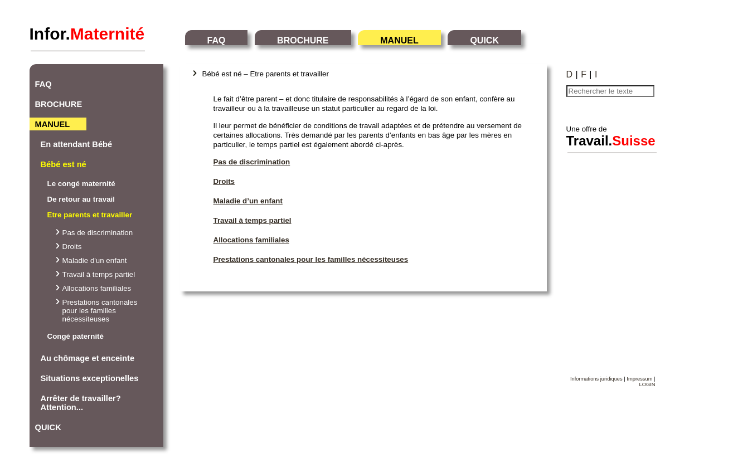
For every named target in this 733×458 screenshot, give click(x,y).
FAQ (216, 40)
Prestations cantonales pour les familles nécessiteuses (100, 310)
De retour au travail (81, 199)
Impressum (639, 379)
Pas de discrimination (97, 232)
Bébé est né (63, 164)
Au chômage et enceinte (88, 358)
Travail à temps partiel (98, 274)
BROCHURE (302, 40)
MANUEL (399, 40)
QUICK (484, 40)
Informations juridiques (596, 379)
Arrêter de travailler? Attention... (81, 403)
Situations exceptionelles (90, 378)
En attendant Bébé (77, 144)
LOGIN (647, 384)
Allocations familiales (97, 288)
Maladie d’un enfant (248, 201)
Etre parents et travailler (90, 215)
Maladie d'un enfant (94, 260)
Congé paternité (75, 336)
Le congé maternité (81, 183)
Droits (72, 246)
